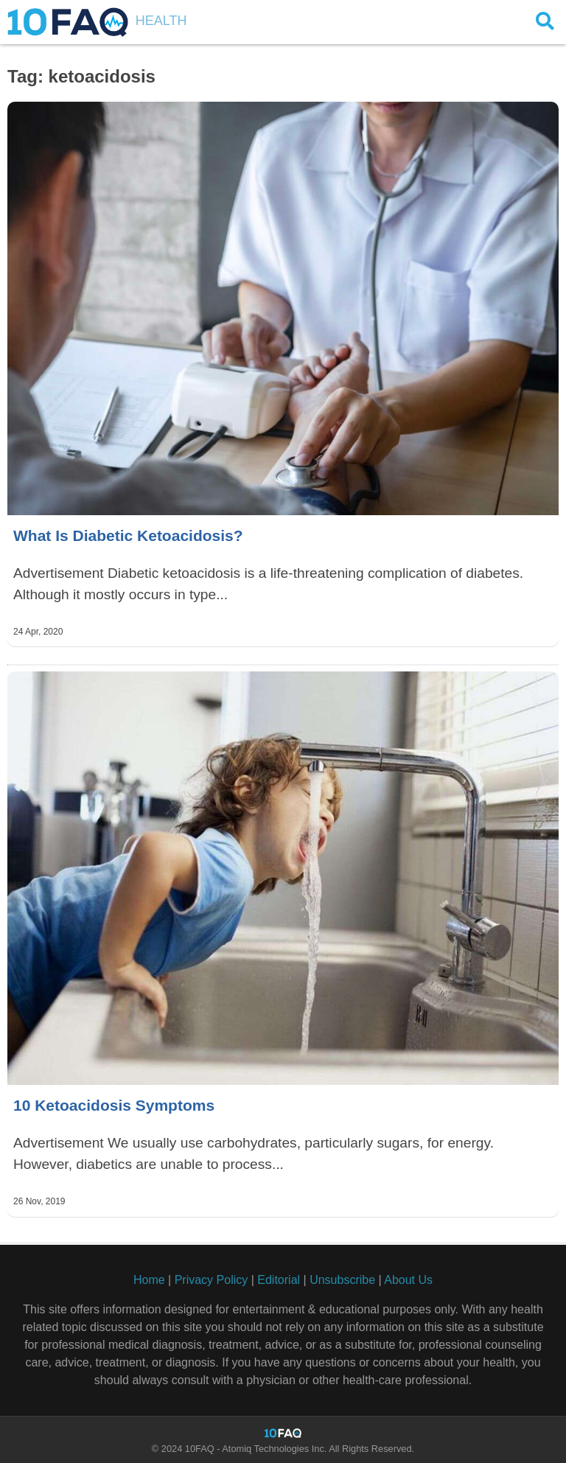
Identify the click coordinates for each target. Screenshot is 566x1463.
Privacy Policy (211, 1280)
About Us (408, 1280)
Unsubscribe (342, 1280)
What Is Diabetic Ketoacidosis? (128, 535)
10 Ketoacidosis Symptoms (113, 1105)
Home (149, 1280)
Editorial (278, 1280)
